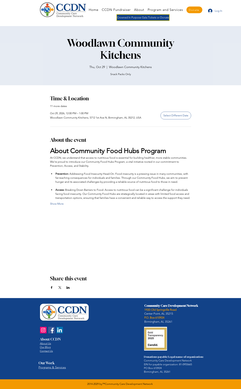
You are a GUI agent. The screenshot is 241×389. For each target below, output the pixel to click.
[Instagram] (43, 330)
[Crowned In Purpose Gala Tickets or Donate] (143, 17)
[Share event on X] (59, 287)
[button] (165, 10)
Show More (57, 203)
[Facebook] (51, 330)
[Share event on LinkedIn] (68, 287)
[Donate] (194, 10)
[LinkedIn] (59, 330)
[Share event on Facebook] (51, 287)
